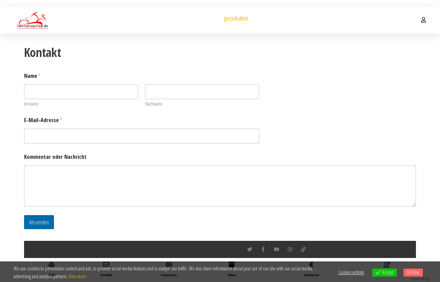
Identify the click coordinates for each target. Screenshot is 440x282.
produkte (236, 18)
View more (77, 276)
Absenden (39, 222)
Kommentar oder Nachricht (55, 157)
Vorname (31, 104)
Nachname (153, 104)
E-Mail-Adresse (43, 120)
